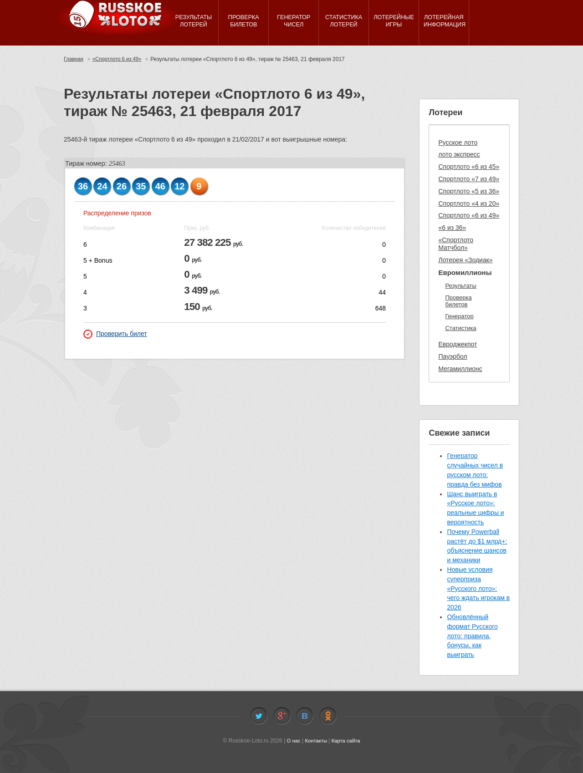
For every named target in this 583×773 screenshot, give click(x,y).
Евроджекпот (457, 344)
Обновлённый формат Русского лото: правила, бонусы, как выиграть (472, 635)
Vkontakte (305, 716)
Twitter (259, 716)
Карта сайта (347, 740)
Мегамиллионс (460, 368)
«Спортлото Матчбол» (455, 243)
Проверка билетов (458, 301)
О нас (292, 740)
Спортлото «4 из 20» (468, 203)
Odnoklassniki (328, 716)
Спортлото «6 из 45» (468, 166)
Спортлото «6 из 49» (468, 215)
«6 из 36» (452, 227)
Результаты (460, 285)
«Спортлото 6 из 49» (120, 59)
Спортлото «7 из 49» (468, 179)
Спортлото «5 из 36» (468, 191)
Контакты (315, 740)
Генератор (459, 316)
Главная (74, 59)
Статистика (460, 328)
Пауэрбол (452, 356)
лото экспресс (459, 154)
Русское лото (457, 142)
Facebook (282, 716)
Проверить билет (115, 334)
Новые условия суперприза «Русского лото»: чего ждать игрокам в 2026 (478, 588)
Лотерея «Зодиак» (465, 260)
